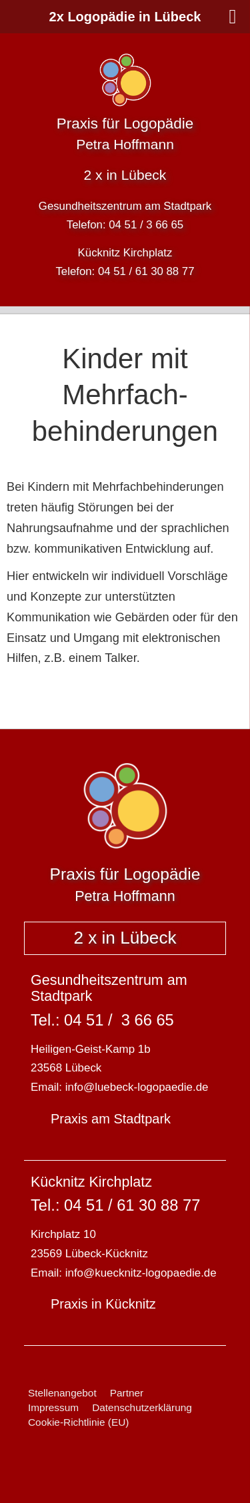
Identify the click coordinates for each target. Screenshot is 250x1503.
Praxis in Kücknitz (103, 1304)
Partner (126, 1392)
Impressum (53, 1407)
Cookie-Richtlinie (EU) (78, 1422)
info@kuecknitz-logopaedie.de (141, 1273)
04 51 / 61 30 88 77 (146, 271)
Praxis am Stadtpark (111, 1118)
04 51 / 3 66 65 (146, 224)
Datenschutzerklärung (142, 1407)
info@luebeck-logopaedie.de (137, 1087)
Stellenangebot (62, 1392)
